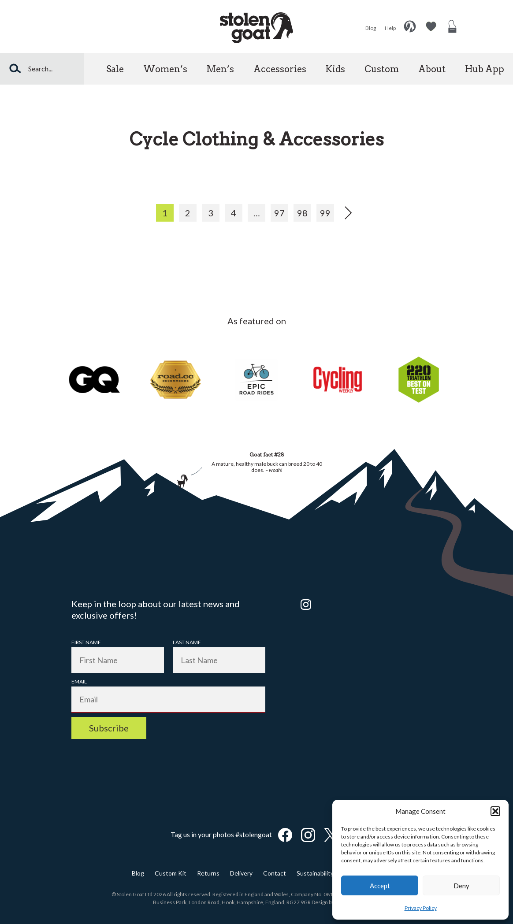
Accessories (279, 69)
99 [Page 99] (325, 213)
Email (79, 681)
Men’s (220, 69)
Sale (115, 69)
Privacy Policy (421, 908)
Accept (380, 886)
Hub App (484, 69)
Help (390, 28)
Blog (370, 28)
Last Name (187, 642)
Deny (461, 886)
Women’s (165, 69)
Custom (381, 69)
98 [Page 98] (302, 213)
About (432, 69)
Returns (208, 873)
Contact (274, 873)
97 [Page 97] (279, 213)
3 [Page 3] (210, 213)
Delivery (241, 873)
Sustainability (315, 873)
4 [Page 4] (233, 213)
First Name (86, 642)
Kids (335, 69)
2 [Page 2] (187, 213)
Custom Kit (170, 873)
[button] (495, 811)
